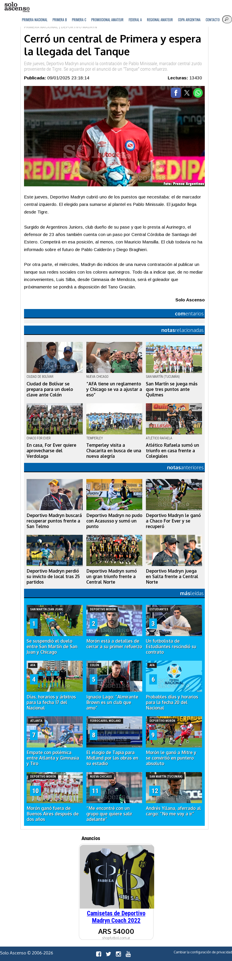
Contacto (213, 19)
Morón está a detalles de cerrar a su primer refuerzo (114, 643)
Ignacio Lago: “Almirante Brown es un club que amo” (112, 702)
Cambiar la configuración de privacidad (203, 952)
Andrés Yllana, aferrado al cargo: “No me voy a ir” (173, 810)
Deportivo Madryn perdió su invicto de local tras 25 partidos (53, 576)
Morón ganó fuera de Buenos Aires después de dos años (53, 813)
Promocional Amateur (107, 19)
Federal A (135, 19)
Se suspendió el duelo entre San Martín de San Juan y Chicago (52, 646)
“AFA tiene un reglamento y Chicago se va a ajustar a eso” (114, 389)
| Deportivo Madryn (77, 27)
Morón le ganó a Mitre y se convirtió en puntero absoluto (171, 758)
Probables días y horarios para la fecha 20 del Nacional (172, 702)
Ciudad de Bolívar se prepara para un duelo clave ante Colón (50, 389)
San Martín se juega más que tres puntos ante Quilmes (172, 389)
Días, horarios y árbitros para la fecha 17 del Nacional (51, 702)
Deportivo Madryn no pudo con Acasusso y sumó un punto (114, 521)
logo (17, 7)
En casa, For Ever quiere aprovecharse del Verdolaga (51, 450)
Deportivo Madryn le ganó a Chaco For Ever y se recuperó (173, 521)
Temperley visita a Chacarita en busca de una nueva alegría (113, 450)
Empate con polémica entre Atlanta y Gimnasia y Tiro (53, 758)
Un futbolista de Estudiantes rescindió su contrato (171, 646)
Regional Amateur (160, 19)
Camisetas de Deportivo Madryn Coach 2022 (116, 917)
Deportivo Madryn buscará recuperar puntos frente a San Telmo (54, 521)
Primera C (79, 19)
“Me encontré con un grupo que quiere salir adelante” (109, 813)
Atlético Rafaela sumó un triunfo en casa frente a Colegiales (172, 450)
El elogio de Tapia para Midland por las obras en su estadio (112, 758)
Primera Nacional (34, 19)
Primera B (60, 19)
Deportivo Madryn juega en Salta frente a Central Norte (172, 576)
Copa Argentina (189, 19)
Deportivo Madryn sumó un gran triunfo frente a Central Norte (111, 576)
